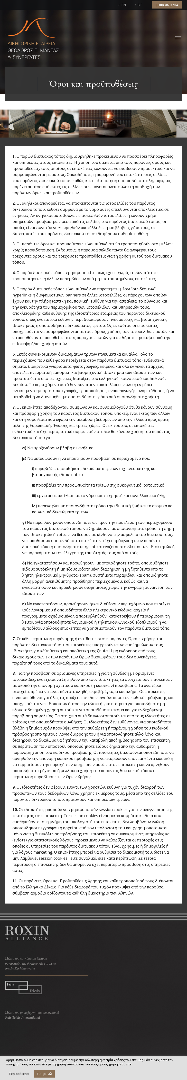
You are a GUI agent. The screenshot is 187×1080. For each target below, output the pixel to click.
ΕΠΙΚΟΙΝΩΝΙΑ (167, 5)
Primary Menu (178, 39)
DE (140, 4)
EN (123, 4)
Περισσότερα (19, 1073)
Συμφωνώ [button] (44, 1073)
